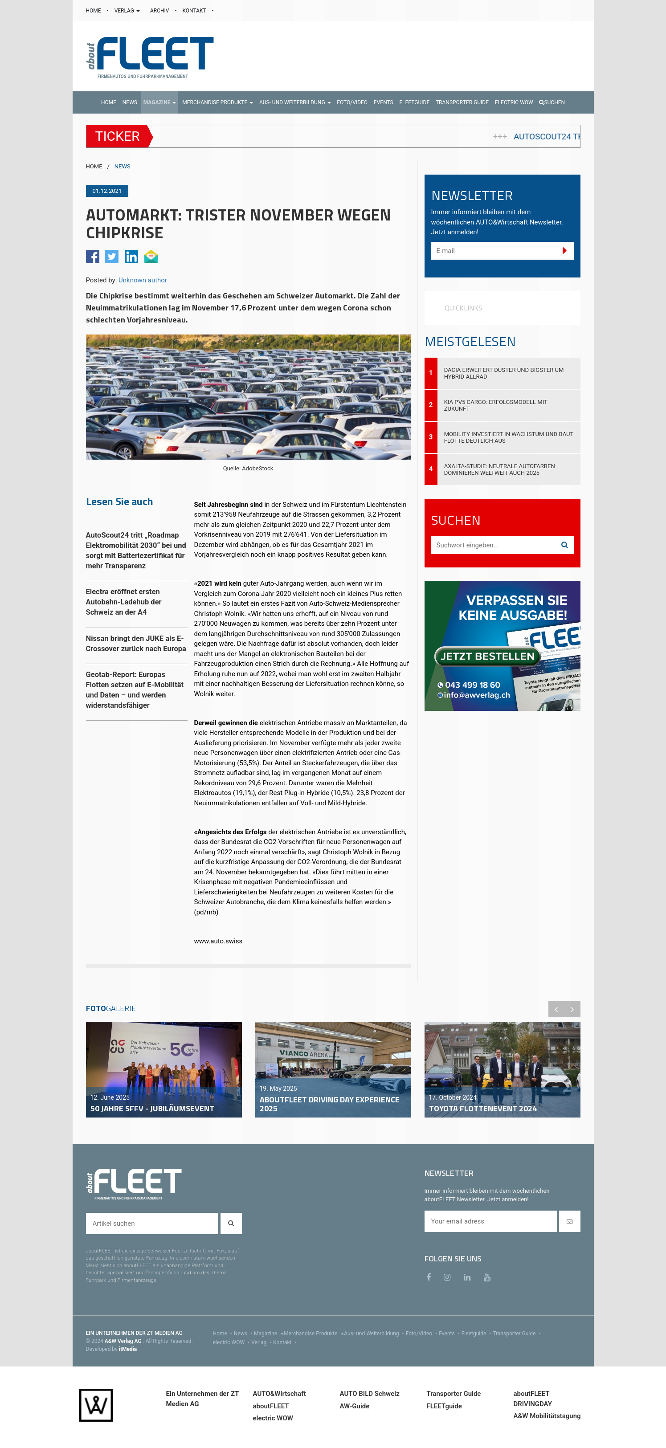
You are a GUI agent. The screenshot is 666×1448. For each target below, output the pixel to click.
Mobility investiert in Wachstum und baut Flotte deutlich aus (509, 437)
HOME (94, 11)
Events (450, 1333)
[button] (160, 102)
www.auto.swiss (218, 941)
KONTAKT (195, 11)
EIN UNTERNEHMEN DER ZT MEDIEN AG (134, 1333)
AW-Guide (355, 1406)
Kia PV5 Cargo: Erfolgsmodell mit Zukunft (496, 405)
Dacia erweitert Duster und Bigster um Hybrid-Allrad (504, 373)
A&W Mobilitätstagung (547, 1416)
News (244, 1333)
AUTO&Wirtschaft (279, 1394)
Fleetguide (477, 1333)
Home (223, 1333)
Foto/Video (422, 1333)
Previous (556, 1009)
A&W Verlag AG (124, 1341)
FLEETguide (444, 1406)
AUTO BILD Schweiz (370, 1394)
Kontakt (285, 1342)
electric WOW (232, 1342)
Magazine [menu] (269, 1333)
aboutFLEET (271, 1406)
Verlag (262, 1342)
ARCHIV (160, 11)
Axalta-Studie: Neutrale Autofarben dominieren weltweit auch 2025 (499, 469)
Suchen (552, 102)
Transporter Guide (517, 1333)
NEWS (122, 166)
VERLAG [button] (127, 11)
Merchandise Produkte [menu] (314, 1333)
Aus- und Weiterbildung (374, 1333)
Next (572, 1009)
